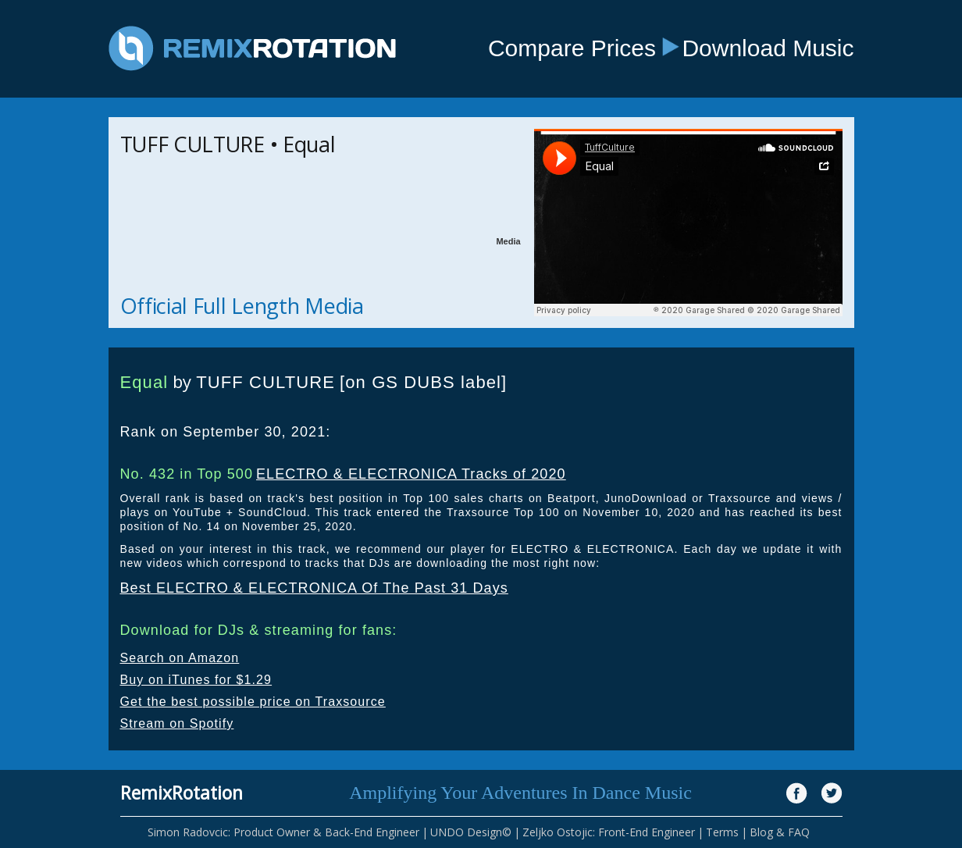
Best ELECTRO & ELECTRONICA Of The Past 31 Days (314, 588)
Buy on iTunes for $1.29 (196, 679)
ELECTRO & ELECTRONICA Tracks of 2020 (411, 474)
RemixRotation (181, 792)
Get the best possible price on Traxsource (253, 701)
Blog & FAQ (780, 832)
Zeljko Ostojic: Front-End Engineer (608, 832)
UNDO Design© (470, 832)
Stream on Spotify (177, 723)
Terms (722, 832)
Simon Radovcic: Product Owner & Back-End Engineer (283, 832)
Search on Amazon (180, 658)
